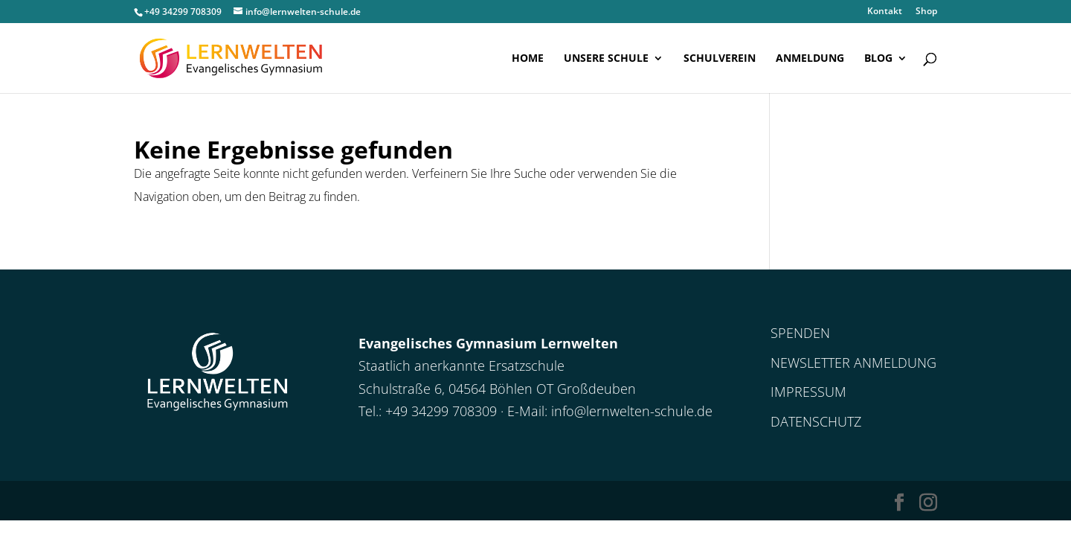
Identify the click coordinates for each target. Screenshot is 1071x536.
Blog (878, 59)
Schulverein (720, 59)
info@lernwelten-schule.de (632, 411)
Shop (926, 12)
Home (528, 59)
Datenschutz (816, 421)
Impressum (808, 392)
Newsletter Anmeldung (853, 362)
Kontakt (884, 12)
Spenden (800, 333)
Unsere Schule (606, 59)
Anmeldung (810, 59)
